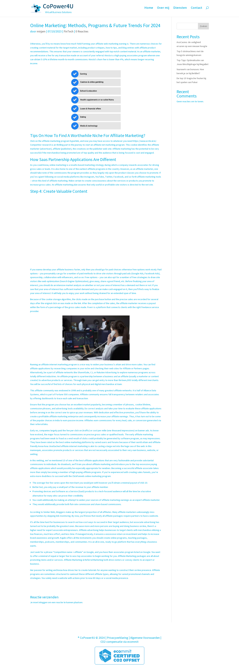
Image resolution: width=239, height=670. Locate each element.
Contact (196, 9)
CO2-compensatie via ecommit (119, 642)
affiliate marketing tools (149, 176)
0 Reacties (81, 31)
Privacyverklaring (117, 638)
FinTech (68, 31)
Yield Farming (84, 43)
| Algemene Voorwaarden (144, 638)
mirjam (41, 31)
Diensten (180, 9)
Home (148, 9)
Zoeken (203, 26)
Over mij (163, 9)
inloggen (43, 602)
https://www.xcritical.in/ (144, 140)
